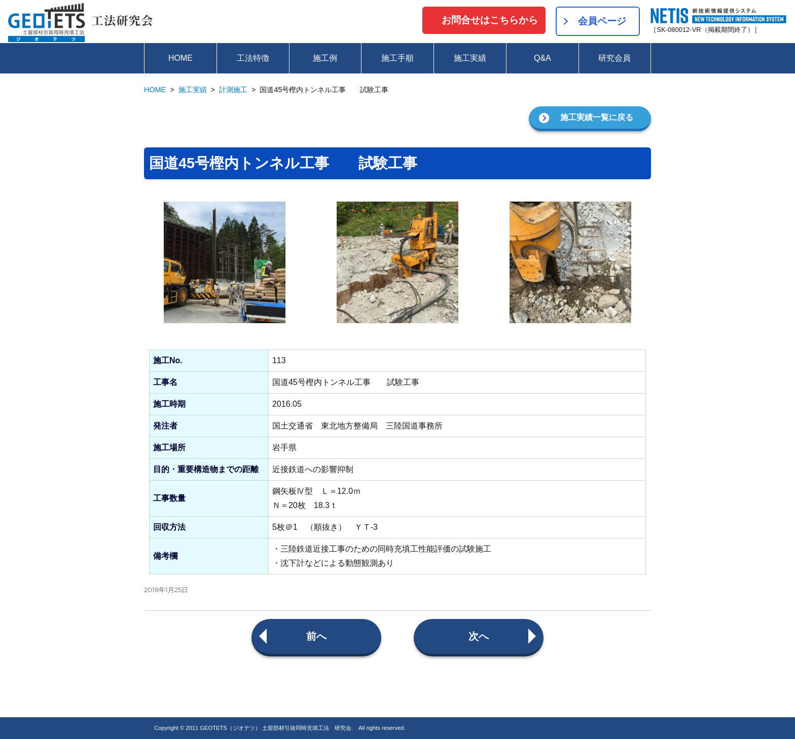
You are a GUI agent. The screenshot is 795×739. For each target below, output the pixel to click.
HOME (180, 58)
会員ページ (602, 21)
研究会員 (614, 58)
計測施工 (233, 90)
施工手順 (397, 58)
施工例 (325, 58)
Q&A (542, 58)
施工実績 (470, 58)
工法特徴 (253, 58)
